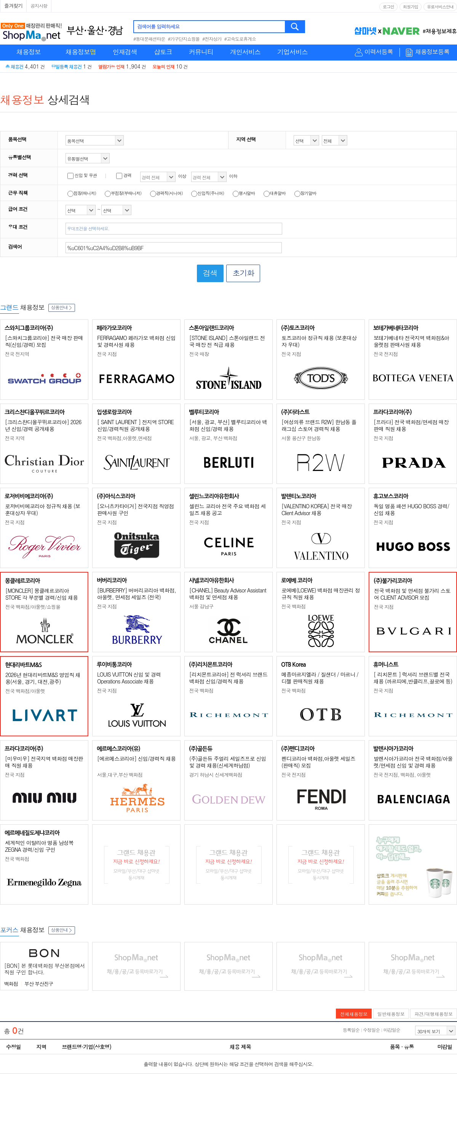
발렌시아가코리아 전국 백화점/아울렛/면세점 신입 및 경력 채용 (413, 762)
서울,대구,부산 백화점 (119, 774)
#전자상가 (212, 38)
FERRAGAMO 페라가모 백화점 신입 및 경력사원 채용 (136, 341)
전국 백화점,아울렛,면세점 (124, 438)
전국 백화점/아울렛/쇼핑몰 (32, 606)
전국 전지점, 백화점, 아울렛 (402, 774)
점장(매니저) (81, 193)
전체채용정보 (354, 1013)
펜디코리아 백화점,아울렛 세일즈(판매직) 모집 (318, 762)
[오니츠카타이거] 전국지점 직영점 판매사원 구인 (135, 509)
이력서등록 (378, 52)
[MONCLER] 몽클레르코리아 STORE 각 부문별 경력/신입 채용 (41, 594)
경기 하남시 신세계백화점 (215, 774)
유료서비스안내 (440, 7)
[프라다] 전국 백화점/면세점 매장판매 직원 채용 (411, 425)
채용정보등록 (432, 52)
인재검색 (125, 51)
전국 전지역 (17, 354)
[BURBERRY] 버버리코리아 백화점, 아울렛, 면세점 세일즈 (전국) (136, 593)
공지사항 (38, 5)
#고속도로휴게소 (240, 38)
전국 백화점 (293, 606)
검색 (295, 26)
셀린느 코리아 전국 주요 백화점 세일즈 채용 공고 (227, 509)
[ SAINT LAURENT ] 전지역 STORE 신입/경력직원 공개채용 (135, 425)
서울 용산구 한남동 (301, 438)
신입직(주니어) (207, 193)
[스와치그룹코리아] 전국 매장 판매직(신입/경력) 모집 (44, 341)
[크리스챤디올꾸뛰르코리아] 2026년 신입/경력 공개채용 (43, 425)
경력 (123, 175)
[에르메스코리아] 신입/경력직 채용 (136, 758)
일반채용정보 (391, 1013)
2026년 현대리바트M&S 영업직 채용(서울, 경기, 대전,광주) (42, 678)
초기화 (243, 272)
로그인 (388, 7)
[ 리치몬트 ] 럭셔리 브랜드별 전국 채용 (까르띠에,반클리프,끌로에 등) (413, 677)
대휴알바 (275, 193)
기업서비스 (292, 51)
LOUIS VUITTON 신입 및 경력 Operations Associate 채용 (129, 677)
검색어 (15, 246)
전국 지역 (14, 438)
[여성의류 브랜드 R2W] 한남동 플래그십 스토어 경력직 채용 (318, 425)
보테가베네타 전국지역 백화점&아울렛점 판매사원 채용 (411, 341)
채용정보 (28, 51)
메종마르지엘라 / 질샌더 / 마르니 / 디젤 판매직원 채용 (319, 677)
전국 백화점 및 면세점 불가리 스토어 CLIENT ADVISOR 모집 (412, 594)
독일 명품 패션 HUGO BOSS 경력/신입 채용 (411, 509)
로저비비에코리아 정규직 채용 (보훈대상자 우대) (42, 509)
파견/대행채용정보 (433, 1013)
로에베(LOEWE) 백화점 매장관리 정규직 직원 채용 (320, 593)
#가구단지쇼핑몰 (184, 38)
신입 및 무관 (82, 175)
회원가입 (410, 7)
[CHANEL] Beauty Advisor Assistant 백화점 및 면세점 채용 (227, 593)
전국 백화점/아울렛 (25, 690)
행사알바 (244, 193)
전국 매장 (199, 354)
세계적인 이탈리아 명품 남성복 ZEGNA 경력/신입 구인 (39, 846)
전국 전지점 (386, 354)
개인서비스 (245, 51)
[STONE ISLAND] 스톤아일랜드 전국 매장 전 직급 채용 (227, 341)
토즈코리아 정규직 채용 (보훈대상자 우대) (318, 341)
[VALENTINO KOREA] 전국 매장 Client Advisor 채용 (316, 509)
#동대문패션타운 (149, 38)
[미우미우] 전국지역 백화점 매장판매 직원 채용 (44, 762)
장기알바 (305, 193)
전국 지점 (107, 354)
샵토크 (163, 51)
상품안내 (61, 307)
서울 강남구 (201, 606)
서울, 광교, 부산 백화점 (213, 438)
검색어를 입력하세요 (158, 26)
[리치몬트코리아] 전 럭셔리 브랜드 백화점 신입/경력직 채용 (228, 677)
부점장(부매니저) (123, 193)
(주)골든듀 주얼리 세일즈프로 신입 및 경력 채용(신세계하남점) (227, 762)
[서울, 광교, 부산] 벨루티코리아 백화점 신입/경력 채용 (228, 425)
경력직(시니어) (166, 193)
